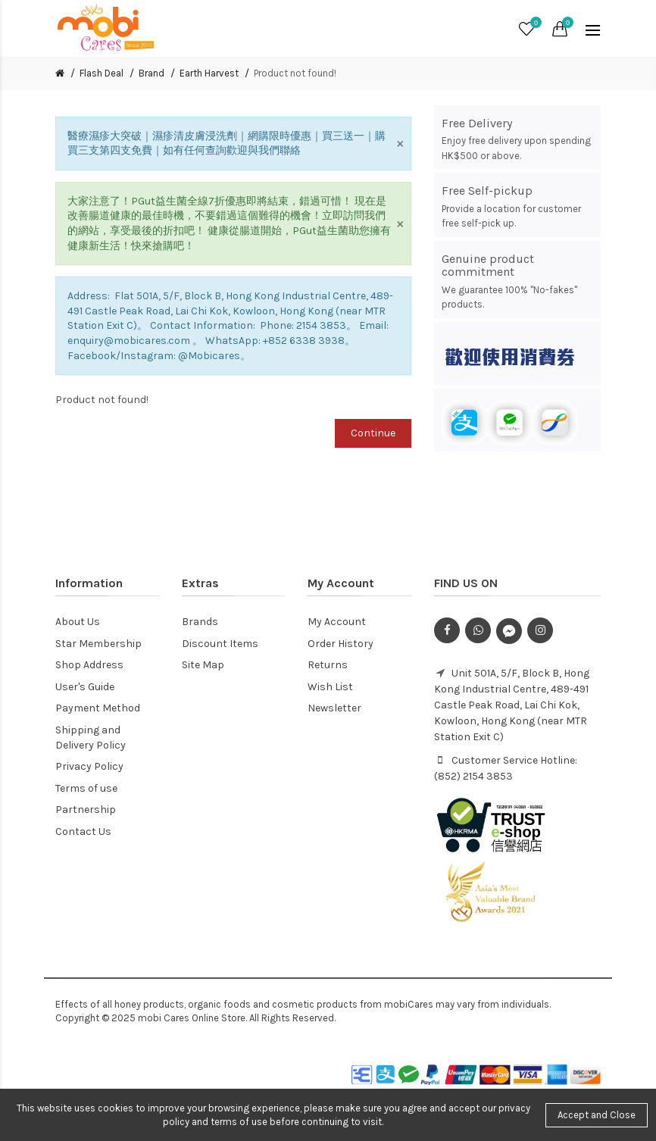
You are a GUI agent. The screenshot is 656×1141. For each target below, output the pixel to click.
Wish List (330, 686)
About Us (77, 621)
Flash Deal (101, 73)
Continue (373, 433)
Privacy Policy (89, 766)
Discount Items (220, 643)
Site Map (203, 664)
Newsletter (334, 708)
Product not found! (295, 73)
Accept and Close (597, 1115)
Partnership (85, 809)
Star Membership (98, 643)
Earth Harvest (209, 73)
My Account (337, 621)
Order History (340, 643)
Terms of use (86, 788)
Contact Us (83, 831)
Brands (200, 621)
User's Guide (84, 686)
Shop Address (89, 664)
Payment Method (97, 708)
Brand (151, 73)
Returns (328, 664)
